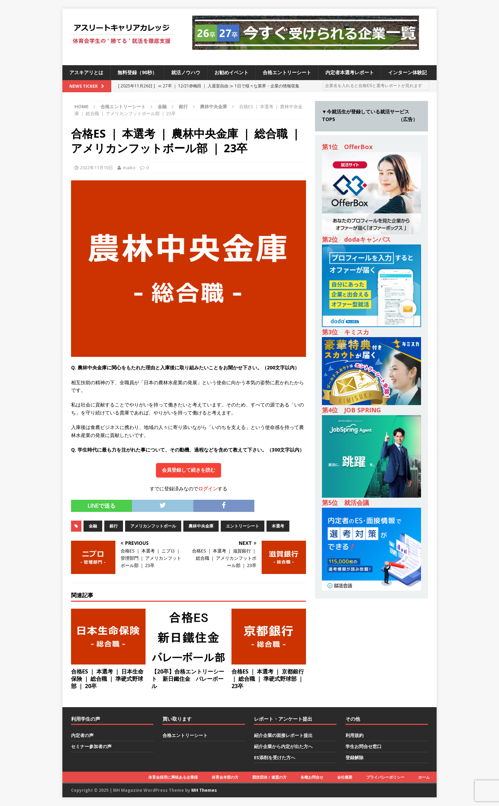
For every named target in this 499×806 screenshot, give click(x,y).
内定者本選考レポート (349, 72)
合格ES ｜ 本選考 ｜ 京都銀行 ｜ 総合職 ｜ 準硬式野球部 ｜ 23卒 (267, 679)
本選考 (278, 526)
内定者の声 (82, 735)
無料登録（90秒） (137, 72)
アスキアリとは (86, 72)
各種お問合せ (311, 777)
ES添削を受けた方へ (274, 757)
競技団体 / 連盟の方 (269, 777)
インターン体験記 (407, 72)
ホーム (424, 777)
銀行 (183, 106)
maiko (129, 167)
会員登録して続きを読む (188, 470)
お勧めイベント (231, 72)
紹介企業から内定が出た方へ (283, 746)
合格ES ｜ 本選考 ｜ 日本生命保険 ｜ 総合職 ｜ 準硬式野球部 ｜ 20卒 (107, 679)
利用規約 (354, 735)
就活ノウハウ (185, 72)
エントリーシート (242, 526)
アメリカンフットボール (153, 526)
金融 (162, 106)
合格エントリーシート (287, 72)
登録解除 (354, 757)
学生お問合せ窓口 (363, 746)
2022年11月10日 (96, 167)
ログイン (208, 488)
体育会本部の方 (225, 777)
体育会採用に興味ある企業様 (173, 777)
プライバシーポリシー (385, 777)
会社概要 (344, 777)
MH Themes (204, 790)
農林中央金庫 (201, 526)
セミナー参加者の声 (91, 746)
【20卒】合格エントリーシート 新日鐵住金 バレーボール (187, 679)
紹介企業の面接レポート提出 (283, 735)
